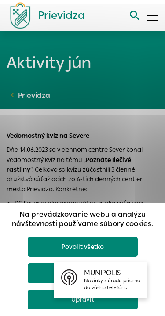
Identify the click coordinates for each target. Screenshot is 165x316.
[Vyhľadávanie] (135, 16)
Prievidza (34, 95)
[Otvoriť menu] (152, 16)
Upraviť (82, 299)
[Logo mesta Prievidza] (44, 15)
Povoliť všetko (83, 247)
